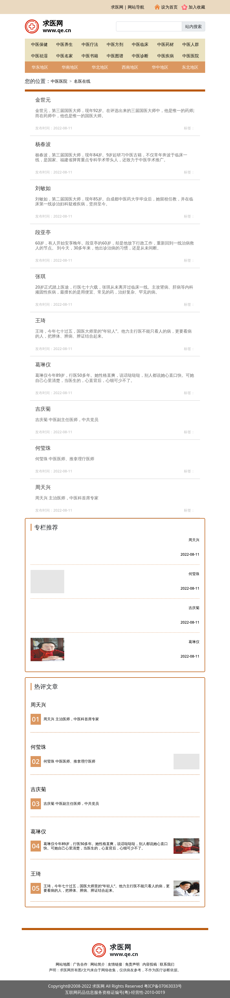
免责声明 (132, 964)
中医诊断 (140, 56)
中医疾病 (165, 56)
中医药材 (165, 44)
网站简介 (97, 964)
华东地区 (40, 67)
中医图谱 (115, 56)
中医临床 (140, 44)
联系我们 (167, 964)
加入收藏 (193, 7)
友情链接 (115, 964)
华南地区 (70, 67)
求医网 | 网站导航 (127, 7)
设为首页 (166, 7)
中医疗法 (90, 44)
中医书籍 (90, 56)
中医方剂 (115, 44)
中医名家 (64, 56)
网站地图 (63, 964)
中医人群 (190, 44)
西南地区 (130, 67)
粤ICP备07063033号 (163, 986)
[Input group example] (149, 26)
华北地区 (100, 67)
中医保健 (39, 44)
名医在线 (82, 81)
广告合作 (80, 964)
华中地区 (160, 67)
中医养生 (64, 44)
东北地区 (190, 67)
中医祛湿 (39, 56)
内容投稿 (149, 964)
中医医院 (190, 56)
